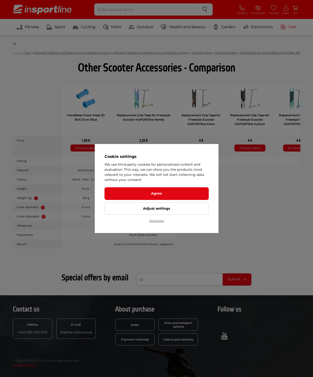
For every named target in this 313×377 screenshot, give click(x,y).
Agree (156, 193)
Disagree (156, 221)
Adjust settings (156, 208)
